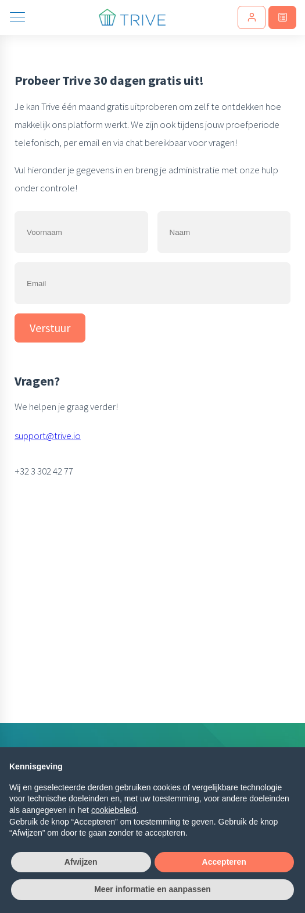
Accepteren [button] (224, 861)
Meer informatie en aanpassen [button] (152, 889)
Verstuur (50, 327)
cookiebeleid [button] (114, 810)
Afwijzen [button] (81, 861)
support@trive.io (48, 435)
